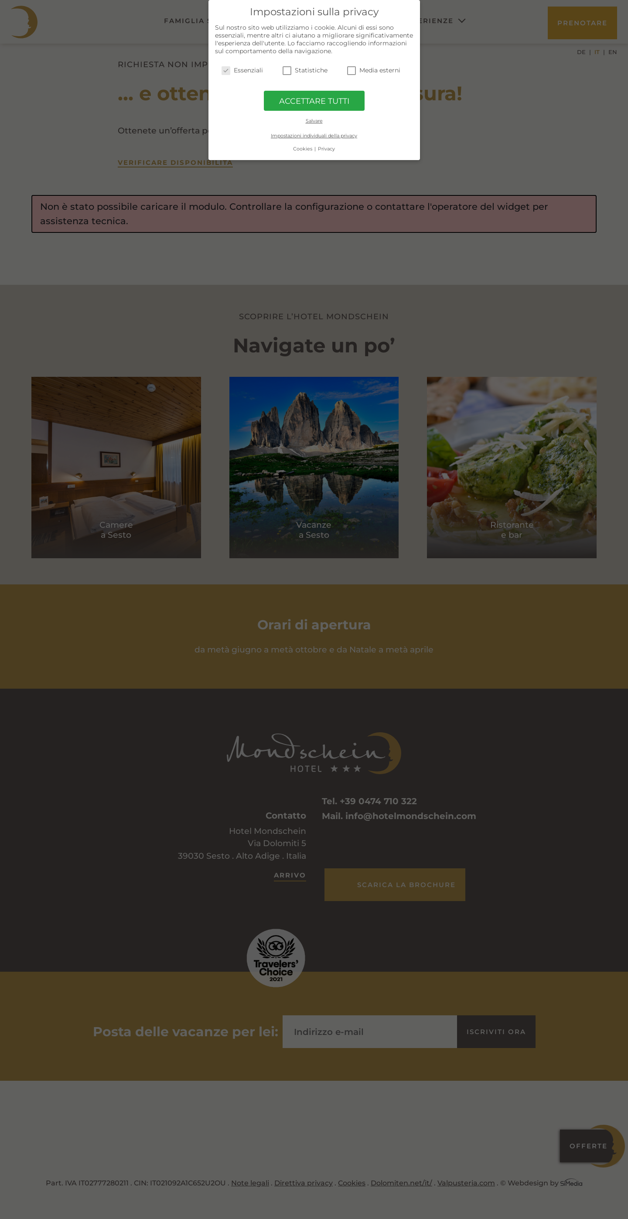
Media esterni (373, 70)
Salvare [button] (314, 121)
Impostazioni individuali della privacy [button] (314, 136)
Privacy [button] (326, 149)
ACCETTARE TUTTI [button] (314, 101)
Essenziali (242, 70)
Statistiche (305, 70)
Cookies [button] (303, 149)
